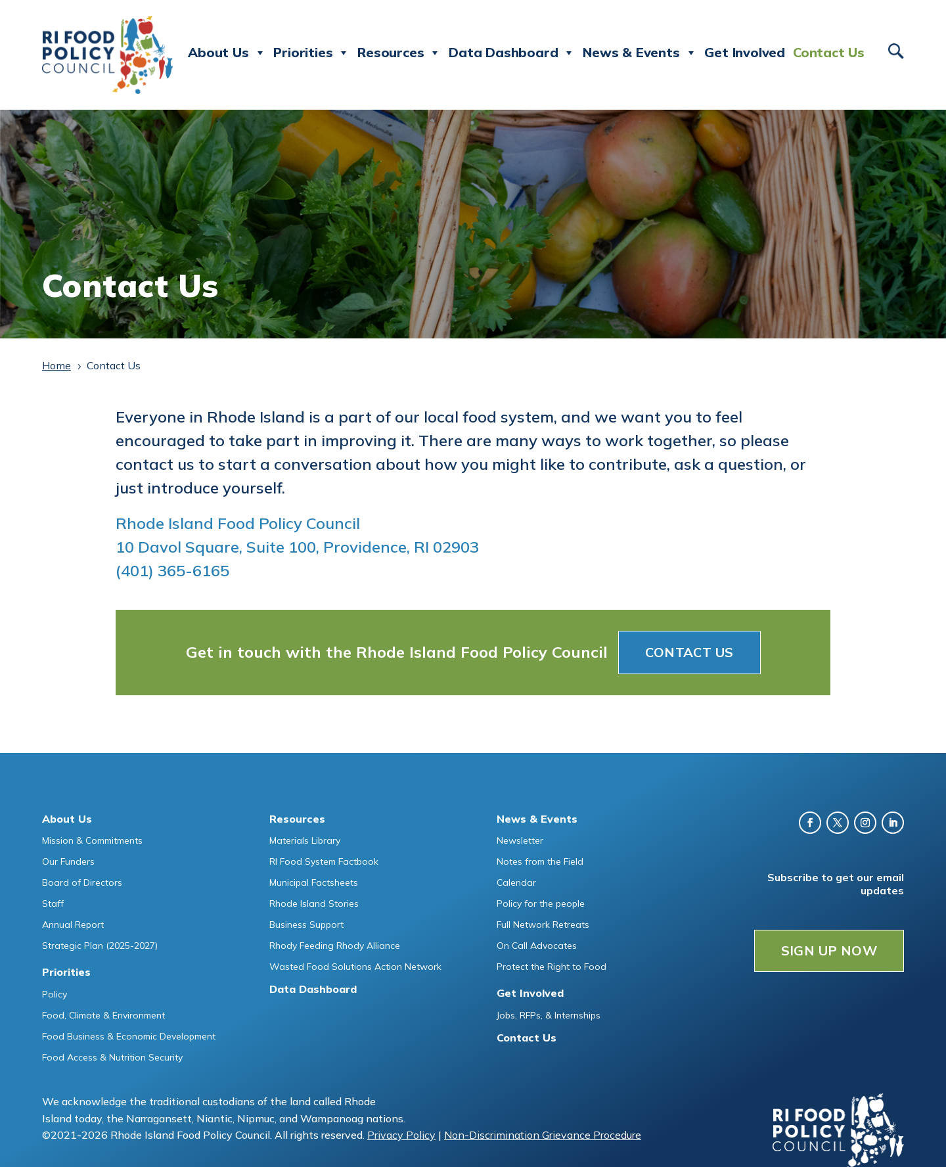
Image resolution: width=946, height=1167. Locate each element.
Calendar (516, 882)
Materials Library (304, 840)
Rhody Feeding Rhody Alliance (334, 945)
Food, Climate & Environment (103, 1015)
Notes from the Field (540, 861)
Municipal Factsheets (313, 882)
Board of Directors (82, 882)
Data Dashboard (512, 52)
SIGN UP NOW (829, 950)
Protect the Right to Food (551, 966)
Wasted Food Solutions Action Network (355, 966)
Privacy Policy (401, 1134)
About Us (226, 52)
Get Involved (744, 52)
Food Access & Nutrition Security (112, 1057)
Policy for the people (541, 903)
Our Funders (68, 861)
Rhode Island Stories (314, 903)
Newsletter (520, 840)
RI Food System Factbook (323, 861)
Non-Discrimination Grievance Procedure (542, 1134)
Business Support (306, 924)
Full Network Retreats (543, 924)
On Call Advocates (537, 945)
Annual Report (73, 924)
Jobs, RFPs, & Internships (548, 1015)
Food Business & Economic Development (128, 1036)
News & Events (639, 52)
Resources (399, 52)
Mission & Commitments (92, 840)
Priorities (311, 52)
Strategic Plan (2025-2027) (100, 945)
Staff (53, 903)
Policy (54, 994)
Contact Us (829, 52)
